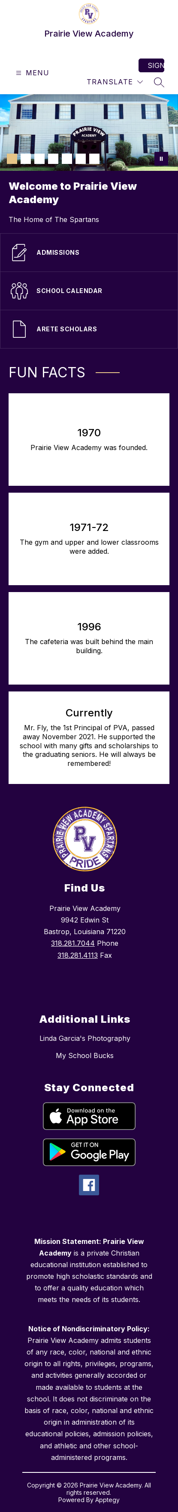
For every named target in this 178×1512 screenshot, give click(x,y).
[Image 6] (80, 159)
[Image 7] (94, 159)
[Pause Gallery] (161, 159)
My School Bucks (85, 1055)
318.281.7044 (73, 943)
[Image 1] (12, 159)
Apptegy (107, 1499)
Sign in (156, 65)
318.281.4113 (77, 955)
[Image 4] (53, 159)
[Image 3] (39, 159)
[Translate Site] (114, 82)
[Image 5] (67, 159)
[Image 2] (26, 159)
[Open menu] (31, 73)
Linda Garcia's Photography (84, 1038)
